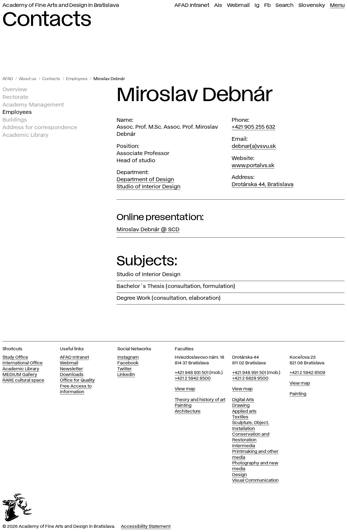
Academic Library (25, 135)
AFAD (7, 79)
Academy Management (33, 105)
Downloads (72, 375)
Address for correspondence (39, 127)
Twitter (124, 369)
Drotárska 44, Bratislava (263, 184)
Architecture (188, 411)
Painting (183, 406)
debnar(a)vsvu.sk (254, 146)
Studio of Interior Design (148, 186)
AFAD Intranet (191, 5)
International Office (22, 363)
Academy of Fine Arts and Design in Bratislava (60, 5)
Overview (14, 89)
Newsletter (71, 369)
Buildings (14, 120)
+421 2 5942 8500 (193, 378)
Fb (267, 5)
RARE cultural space (23, 380)
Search (285, 5)
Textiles (240, 417)
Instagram (128, 357)
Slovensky (311, 5)
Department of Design (145, 179)
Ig (257, 5)
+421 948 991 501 (249, 373)
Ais (218, 5)
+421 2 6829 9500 (250, 378)
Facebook (128, 363)
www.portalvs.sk (253, 165)
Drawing (241, 406)
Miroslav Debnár (109, 79)
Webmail (238, 5)
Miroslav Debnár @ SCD (148, 229)
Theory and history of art (200, 400)
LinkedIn (126, 375)
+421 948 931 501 (191, 373)
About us (27, 79)
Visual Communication (255, 480)
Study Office (15, 357)
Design (239, 475)
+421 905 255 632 (253, 127)
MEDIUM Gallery (19, 375)
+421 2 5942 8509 (307, 373)
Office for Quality (77, 380)
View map (185, 389)
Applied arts (244, 411)
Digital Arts (243, 400)
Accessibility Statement (146, 527)
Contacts (51, 79)
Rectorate (15, 97)
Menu (337, 5)
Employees (76, 79)
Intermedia (243, 446)
